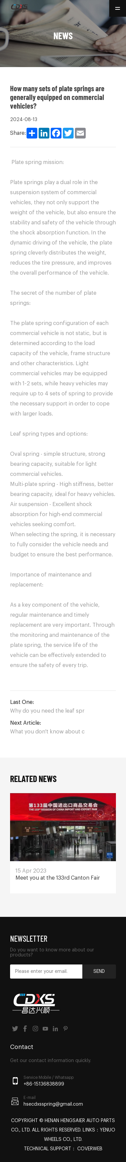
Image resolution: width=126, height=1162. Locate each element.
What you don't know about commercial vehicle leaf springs (47, 731)
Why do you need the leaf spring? (47, 711)
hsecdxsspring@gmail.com (53, 1104)
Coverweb (89, 1149)
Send (99, 971)
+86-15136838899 (44, 1084)
